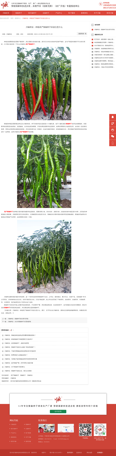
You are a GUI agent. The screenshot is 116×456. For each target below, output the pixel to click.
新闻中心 (18, 18)
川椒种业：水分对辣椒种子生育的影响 (19, 321)
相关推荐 (97, 25)
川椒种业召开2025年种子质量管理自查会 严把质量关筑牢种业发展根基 (104, 58)
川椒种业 (29, 375)
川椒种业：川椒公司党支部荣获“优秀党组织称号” (104, 67)
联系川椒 (110, 13)
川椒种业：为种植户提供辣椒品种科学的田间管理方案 (21, 359)
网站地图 (89, 452)
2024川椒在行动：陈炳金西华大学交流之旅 (104, 45)
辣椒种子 (23, 375)
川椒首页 (6, 13)
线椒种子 (18, 13)
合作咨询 (58, 411)
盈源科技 (79, 452)
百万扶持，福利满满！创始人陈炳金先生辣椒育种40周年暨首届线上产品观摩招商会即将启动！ (104, 39)
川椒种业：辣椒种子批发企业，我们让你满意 (18, 371)
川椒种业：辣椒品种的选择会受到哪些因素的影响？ (20, 335)
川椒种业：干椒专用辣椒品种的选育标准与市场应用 (20, 351)
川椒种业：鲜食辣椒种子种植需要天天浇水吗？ (19, 339)
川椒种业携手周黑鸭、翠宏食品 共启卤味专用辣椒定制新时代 (104, 61)
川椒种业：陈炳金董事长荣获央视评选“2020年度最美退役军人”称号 (104, 64)
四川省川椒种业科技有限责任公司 (21, 381)
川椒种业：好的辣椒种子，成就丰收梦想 (17, 343)
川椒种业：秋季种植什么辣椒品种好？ (16, 355)
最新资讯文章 (99, 34)
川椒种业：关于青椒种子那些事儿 (15, 367)
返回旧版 (28, 441)
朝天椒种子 (32, 13)
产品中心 (59, 13)
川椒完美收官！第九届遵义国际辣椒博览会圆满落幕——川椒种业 (104, 55)
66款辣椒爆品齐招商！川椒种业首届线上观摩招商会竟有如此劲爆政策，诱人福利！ (104, 42)
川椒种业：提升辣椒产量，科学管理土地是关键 (19, 363)
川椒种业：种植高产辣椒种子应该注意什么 (36, 18)
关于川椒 (97, 13)
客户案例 (71, 13)
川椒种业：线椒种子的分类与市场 (18, 318)
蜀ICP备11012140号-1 (56, 452)
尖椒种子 (46, 13)
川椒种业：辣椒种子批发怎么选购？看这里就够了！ (20, 347)
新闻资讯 (84, 13)
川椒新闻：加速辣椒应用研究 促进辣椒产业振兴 (104, 48)
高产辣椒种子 (15, 375)
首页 (12, 18)
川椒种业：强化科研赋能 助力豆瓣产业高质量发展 (104, 51)
